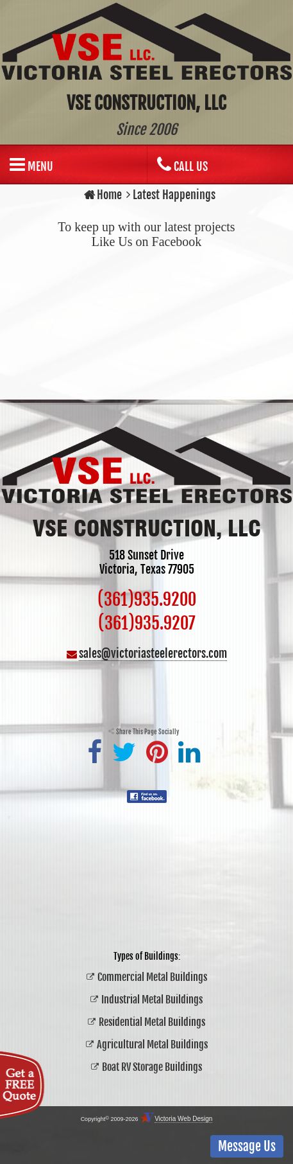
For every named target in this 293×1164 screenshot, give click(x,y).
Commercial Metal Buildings (152, 977)
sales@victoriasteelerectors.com (153, 653)
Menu (31, 164)
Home (103, 195)
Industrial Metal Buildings (152, 999)
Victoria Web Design (183, 1118)
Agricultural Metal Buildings (152, 1044)
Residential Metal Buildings (152, 1022)
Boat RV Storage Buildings (152, 1067)
